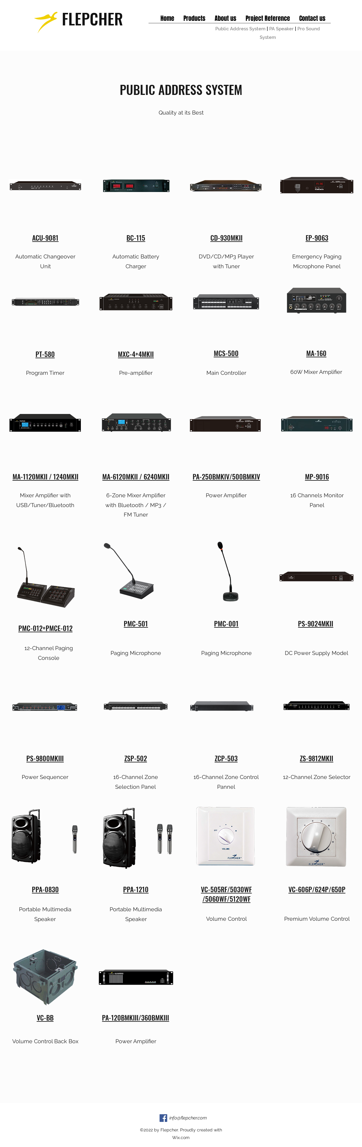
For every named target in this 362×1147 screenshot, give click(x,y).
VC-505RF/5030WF (226, 889)
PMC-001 (226, 623)
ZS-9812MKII (316, 758)
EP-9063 (317, 238)
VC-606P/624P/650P (316, 889)
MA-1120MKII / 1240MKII (45, 476)
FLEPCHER (92, 18)
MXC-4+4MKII (136, 354)
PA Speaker (281, 29)
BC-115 (135, 238)
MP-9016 (317, 476)
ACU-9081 (45, 238)
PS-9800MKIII (45, 758)
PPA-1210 (136, 889)
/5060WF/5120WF (226, 899)
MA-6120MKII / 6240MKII (135, 476)
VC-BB (45, 1017)
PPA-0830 (45, 889)
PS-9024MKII (315, 623)
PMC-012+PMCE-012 (45, 628)
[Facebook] (163, 1118)
